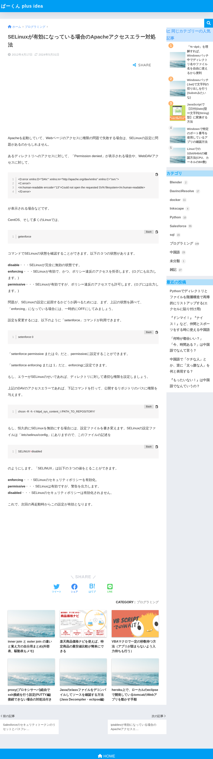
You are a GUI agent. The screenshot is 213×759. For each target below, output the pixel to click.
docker (178, 200)
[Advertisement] (83, 91)
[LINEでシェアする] (110, 576)
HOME (106, 743)
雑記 (176, 270)
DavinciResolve (185, 191)
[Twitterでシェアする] (56, 576)
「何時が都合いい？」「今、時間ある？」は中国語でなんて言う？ (190, 344)
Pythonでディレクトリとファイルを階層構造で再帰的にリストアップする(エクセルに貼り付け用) (190, 300)
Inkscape (180, 208)
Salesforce (181, 226)
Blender (179, 182)
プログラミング (148, 589)
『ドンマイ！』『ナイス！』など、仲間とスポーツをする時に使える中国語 (190, 324)
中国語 (178, 252)
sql (175, 235)
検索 (208, 23)
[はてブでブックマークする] (92, 576)
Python (178, 217)
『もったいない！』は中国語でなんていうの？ (190, 383)
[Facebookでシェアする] (74, 576)
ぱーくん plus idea (22, 6)
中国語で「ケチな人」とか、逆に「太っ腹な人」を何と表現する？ (190, 365)
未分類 (178, 261)
